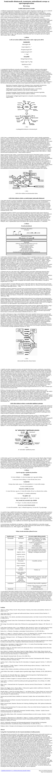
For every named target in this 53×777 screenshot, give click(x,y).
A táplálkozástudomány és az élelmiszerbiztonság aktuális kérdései (16, 770)
